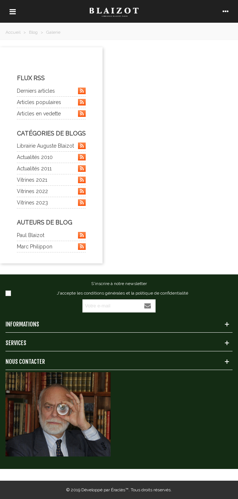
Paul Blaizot (51, 235)
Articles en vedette (51, 113)
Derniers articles (51, 91)
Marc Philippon (51, 246)
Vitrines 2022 (51, 191)
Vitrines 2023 (51, 202)
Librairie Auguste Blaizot (51, 146)
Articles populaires (51, 102)
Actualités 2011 (51, 168)
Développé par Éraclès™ (105, 489)
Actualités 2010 (51, 157)
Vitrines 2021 (51, 180)
